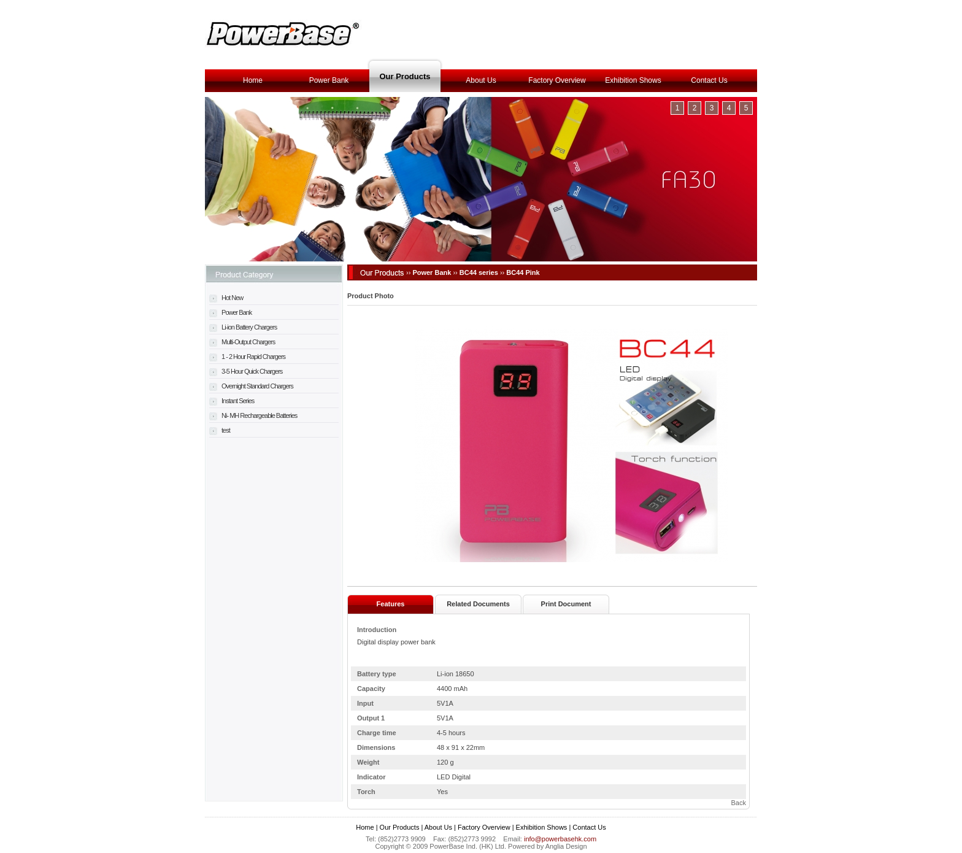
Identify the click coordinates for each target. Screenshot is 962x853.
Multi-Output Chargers (242, 341)
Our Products (404, 76)
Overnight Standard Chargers (251, 386)
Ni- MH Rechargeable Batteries (253, 415)
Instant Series (231, 400)
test (219, 430)
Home (253, 80)
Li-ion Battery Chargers (243, 327)
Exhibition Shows (633, 80)
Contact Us (709, 80)
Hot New (226, 297)
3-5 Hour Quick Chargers (245, 371)
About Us (481, 80)
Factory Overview (556, 80)
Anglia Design (566, 846)
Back (738, 802)
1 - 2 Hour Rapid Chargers (247, 356)
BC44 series (479, 272)
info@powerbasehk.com (560, 839)
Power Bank (329, 80)
